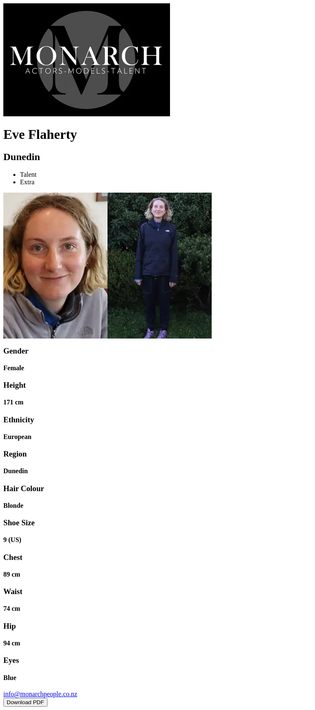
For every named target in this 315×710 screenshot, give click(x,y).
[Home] (86, 114)
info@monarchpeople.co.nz (40, 693)
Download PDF (25, 702)
